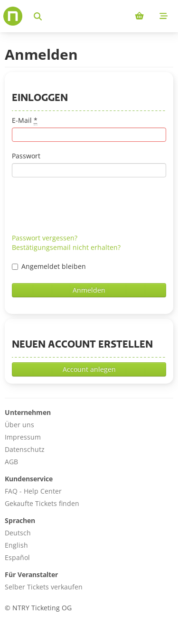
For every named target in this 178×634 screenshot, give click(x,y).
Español (17, 557)
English (16, 545)
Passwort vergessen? (44, 237)
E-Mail (24, 120)
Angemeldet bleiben (49, 266)
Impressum (23, 436)
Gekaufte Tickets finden (42, 503)
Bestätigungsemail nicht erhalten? (66, 247)
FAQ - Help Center (33, 491)
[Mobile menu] (163, 16)
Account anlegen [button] (89, 369)
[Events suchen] (38, 16)
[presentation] (84, 205)
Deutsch (18, 532)
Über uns (19, 424)
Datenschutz (25, 449)
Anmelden (89, 289)
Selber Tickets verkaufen (44, 586)
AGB (11, 461)
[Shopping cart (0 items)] (139, 16)
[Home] (13, 16)
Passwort (26, 155)
